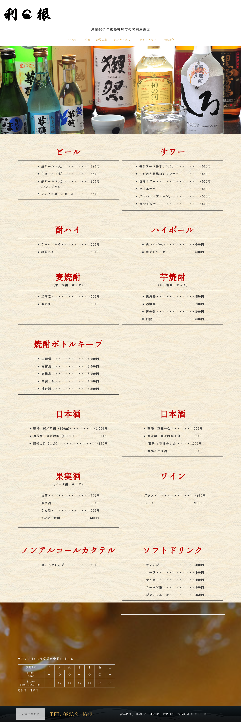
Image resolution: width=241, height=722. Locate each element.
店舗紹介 (168, 40)
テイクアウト (148, 40)
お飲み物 (102, 40)
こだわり (73, 40)
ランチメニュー (123, 40)
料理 (87, 40)
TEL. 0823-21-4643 (74, 713)
